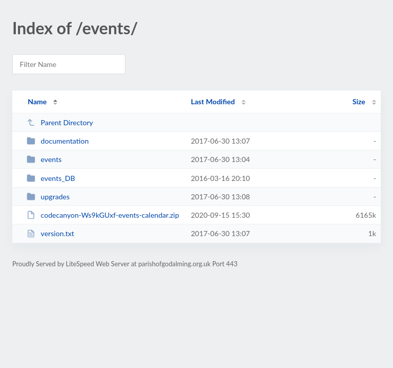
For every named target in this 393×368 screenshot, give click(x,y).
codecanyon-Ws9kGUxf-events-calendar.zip (103, 215)
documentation (58, 140)
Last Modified (213, 101)
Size (359, 101)
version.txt (50, 233)
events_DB (51, 178)
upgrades (48, 196)
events (44, 159)
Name (37, 101)
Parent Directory (60, 122)
